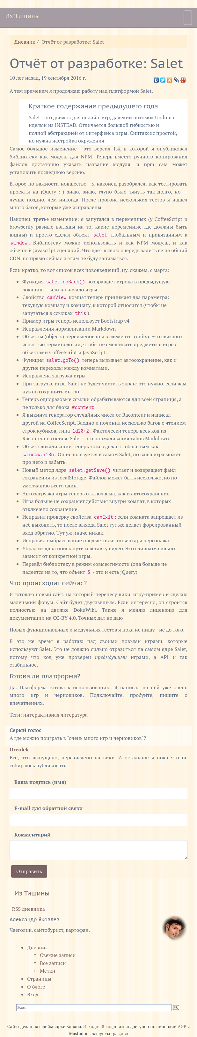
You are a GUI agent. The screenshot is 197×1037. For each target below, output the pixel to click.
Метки (47, 970)
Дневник (24, 41)
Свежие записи (58, 955)
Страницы (39, 978)
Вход (33, 994)
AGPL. (184, 1026)
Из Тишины (22, 15)
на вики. (105, 757)
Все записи (53, 963)
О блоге (36, 986)
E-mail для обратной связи (48, 808)
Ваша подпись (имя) (40, 781)
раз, (117, 1033)
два (124, 1033)
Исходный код (98, 1026)
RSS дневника (27, 908)
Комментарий (32, 834)
